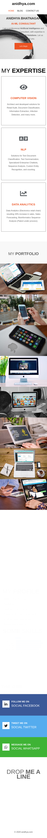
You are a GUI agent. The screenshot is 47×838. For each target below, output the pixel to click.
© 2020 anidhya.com (23, 832)
